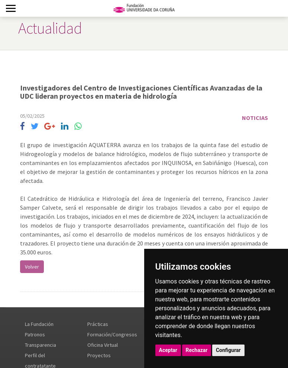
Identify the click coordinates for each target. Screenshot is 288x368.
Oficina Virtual (102, 345)
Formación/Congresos (112, 334)
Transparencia (40, 345)
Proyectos (99, 355)
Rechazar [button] (197, 350)
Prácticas (97, 324)
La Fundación (39, 324)
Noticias (255, 117)
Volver (32, 266)
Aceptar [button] (168, 350)
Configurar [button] (228, 350)
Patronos (35, 334)
